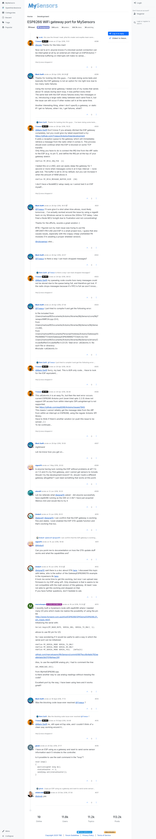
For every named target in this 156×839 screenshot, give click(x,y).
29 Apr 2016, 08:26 (63, 367)
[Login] (144, 3)
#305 (96, 367)
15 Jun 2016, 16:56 (56, 542)
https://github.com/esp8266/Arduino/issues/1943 (62, 407)
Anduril (38, 514)
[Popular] (12, 27)
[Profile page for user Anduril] (30, 516)
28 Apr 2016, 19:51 (58, 206)
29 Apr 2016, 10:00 (59, 443)
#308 (96, 465)
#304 (96, 305)
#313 (96, 604)
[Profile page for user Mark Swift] (30, 76)
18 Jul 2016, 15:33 (76, 604)
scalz (41, 37)
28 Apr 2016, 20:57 (59, 255)
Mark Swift (39, 74)
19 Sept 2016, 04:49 (63, 721)
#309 (96, 491)
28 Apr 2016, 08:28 (59, 74)
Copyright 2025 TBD (53, 835)
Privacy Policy (88, 835)
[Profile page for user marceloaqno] (30, 606)
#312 (96, 567)
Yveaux (38, 41)
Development (43, 27)
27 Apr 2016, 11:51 (62, 41)
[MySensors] (12, 3)
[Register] (144, 14)
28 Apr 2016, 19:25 (63, 126)
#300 (96, 126)
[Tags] (12, 22)
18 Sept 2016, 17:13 (59, 699)
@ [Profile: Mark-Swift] (41, 130)
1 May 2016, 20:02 (56, 465)
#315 (96, 721)
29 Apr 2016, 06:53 (63, 277)
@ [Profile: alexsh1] (39, 518)
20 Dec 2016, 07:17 (55, 746)
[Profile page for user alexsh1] (30, 493)
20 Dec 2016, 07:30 (65, 793)
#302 (96, 255)
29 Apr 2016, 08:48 (63, 392)
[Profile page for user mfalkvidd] (30, 794)
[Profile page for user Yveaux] (30, 43)
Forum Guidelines (72, 835)
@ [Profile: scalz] (38, 45)
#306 (96, 392)
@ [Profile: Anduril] (39, 545)
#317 (96, 793)
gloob (37, 746)
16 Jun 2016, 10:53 (56, 567)
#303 (96, 277)
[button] (12, 831)
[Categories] (12, 13)
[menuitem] (144, 3)
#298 (96, 41)
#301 (96, 206)
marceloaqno (40, 604)
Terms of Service (104, 835)
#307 (96, 443)
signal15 (38, 465)
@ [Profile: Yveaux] (39, 209)
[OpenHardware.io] (12, 8)
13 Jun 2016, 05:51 (56, 514)
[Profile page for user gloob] (30, 747)
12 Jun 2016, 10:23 (56, 491)
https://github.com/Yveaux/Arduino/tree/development (60, 136)
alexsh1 (38, 491)
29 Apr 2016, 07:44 (59, 305)
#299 (96, 74)
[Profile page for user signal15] (30, 467)
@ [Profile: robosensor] (41, 241)
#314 (96, 699)
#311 (96, 542)
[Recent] (12, 18)
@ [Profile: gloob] (39, 796)
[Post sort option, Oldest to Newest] (118, 38)
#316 (96, 746)
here (75, 570)
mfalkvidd (39, 793)
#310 (96, 514)
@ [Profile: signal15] (60, 495)
